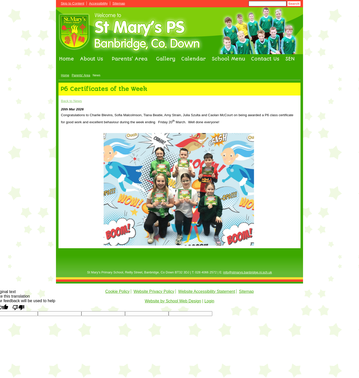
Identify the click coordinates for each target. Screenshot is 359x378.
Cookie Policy (117, 291)
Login (209, 301)
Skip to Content (72, 3)
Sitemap (118, 3)
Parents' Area (129, 59)
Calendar (193, 59)
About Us (91, 59)
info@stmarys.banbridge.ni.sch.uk (247, 272)
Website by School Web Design (173, 301)
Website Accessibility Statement (206, 291)
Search (294, 4)
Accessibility (98, 3)
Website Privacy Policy (154, 291)
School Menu (228, 59)
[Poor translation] (18, 307)
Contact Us (265, 59)
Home (66, 59)
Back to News (71, 101)
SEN (290, 59)
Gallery (165, 59)
